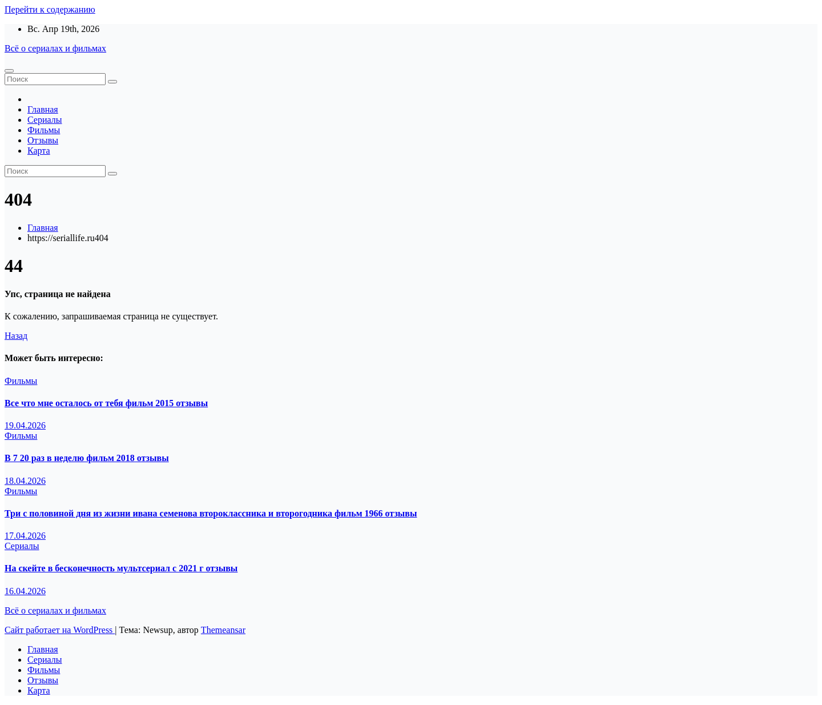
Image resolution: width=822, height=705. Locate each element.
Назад (16, 336)
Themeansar (223, 630)
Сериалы (44, 120)
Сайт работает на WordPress (60, 630)
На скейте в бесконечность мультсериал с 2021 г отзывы (121, 568)
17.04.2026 (25, 535)
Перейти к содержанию (50, 9)
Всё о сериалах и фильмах (55, 48)
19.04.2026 (25, 425)
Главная (42, 109)
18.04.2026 (25, 481)
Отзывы (42, 140)
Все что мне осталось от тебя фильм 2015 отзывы (106, 403)
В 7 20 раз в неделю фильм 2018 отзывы (87, 458)
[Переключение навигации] (9, 71)
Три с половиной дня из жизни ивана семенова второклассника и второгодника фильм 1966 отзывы (211, 513)
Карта (38, 150)
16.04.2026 (25, 591)
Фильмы (43, 130)
